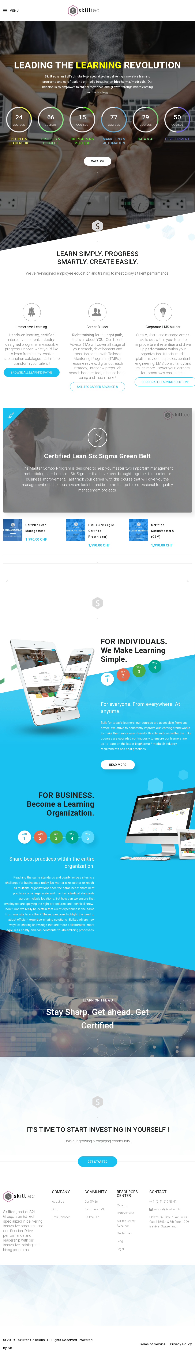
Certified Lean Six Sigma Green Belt (97, 456)
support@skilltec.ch (167, 1209)
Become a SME (95, 1209)
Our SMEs (91, 1201)
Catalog (122, 1205)
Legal (120, 1249)
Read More (118, 764)
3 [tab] (139, 670)
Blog (55, 1209)
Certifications (125, 1213)
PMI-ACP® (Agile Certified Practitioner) (101, 530)
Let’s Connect (61, 1217)
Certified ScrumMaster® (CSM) (162, 530)
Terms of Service (152, 1344)
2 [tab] (123, 674)
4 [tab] (154, 666)
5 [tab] (87, 837)
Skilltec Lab (92, 1217)
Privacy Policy (181, 1344)
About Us (58, 1201)
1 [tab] (107, 678)
